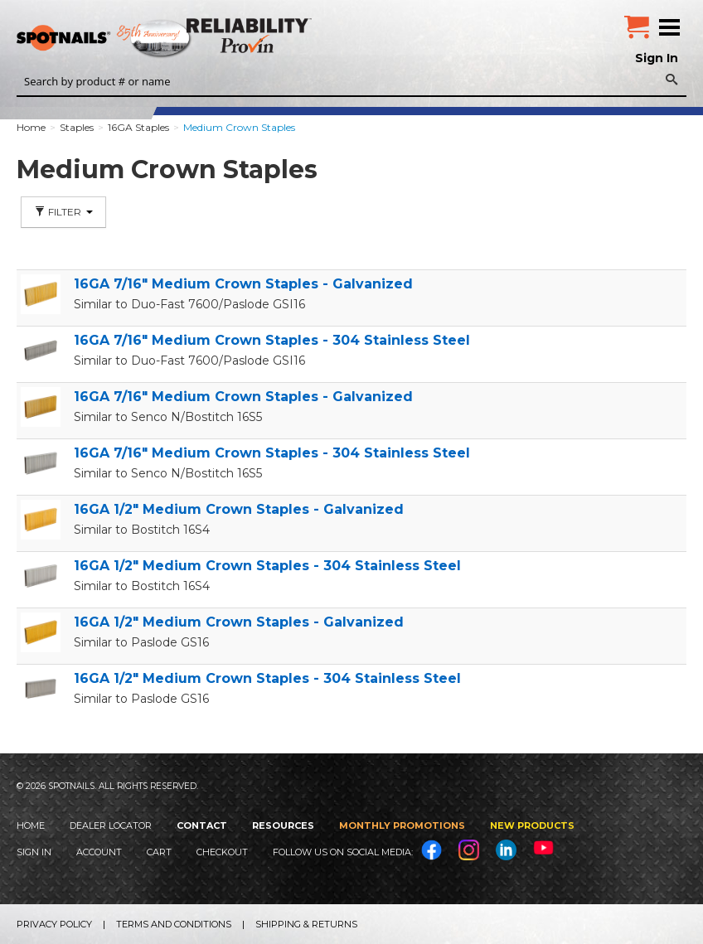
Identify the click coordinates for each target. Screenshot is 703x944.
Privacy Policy (54, 924)
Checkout (222, 852)
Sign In (656, 58)
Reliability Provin (251, 35)
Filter (63, 212)
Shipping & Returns (306, 924)
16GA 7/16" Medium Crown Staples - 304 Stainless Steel (272, 340)
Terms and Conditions (173, 924)
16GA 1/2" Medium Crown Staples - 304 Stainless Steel (267, 566)
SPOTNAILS (124, 39)
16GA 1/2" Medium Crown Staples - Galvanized (239, 509)
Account (99, 852)
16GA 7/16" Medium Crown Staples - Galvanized (243, 284)
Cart (159, 852)
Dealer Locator (111, 825)
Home (31, 825)
